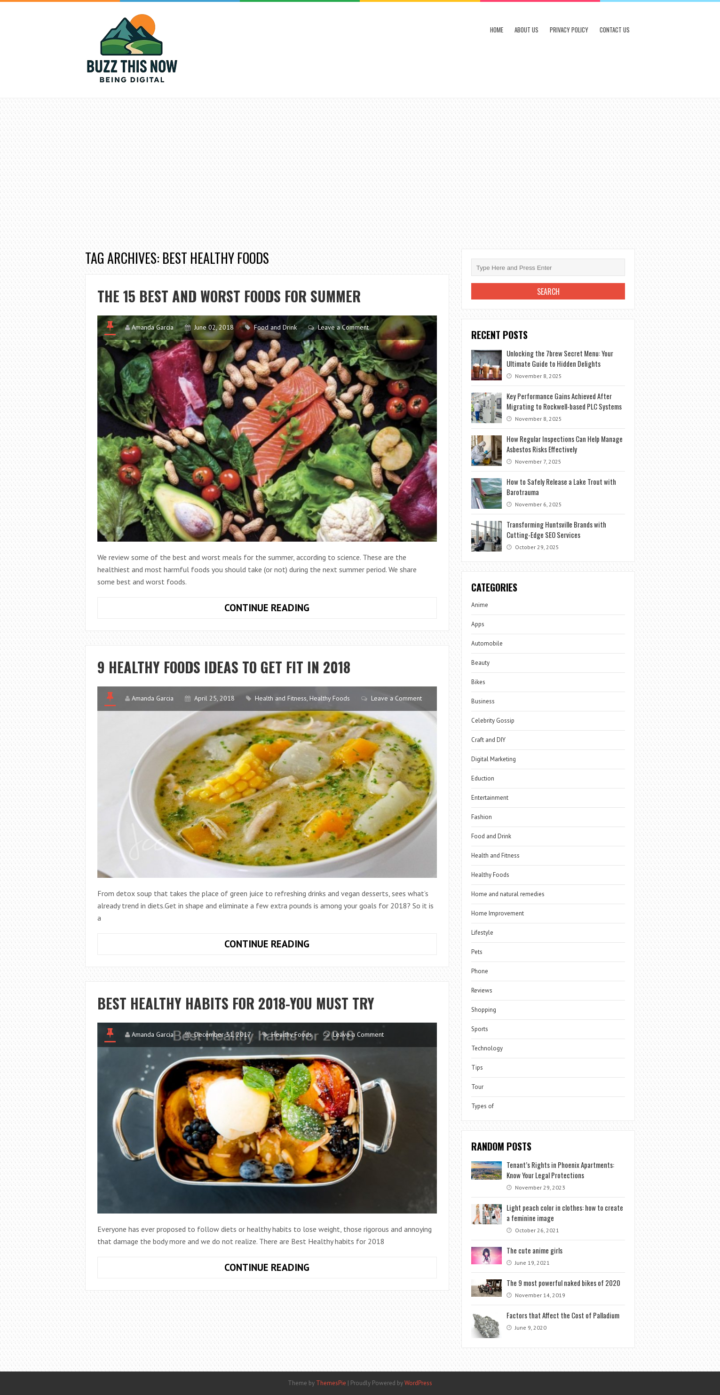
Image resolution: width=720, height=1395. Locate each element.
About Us (526, 29)
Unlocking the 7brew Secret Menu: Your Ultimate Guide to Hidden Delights (559, 358)
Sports (479, 1029)
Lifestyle (482, 933)
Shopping (483, 1010)
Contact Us (615, 29)
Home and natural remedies (508, 894)
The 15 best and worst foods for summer (229, 296)
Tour (477, 1087)
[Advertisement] (360, 169)
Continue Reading (285, 610)
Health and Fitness (281, 698)
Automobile (487, 643)
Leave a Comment (343, 327)
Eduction (482, 778)
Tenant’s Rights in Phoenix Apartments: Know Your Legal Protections (560, 1169)
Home (496, 29)
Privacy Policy (569, 29)
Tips (477, 1068)
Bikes (478, 682)
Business (483, 701)
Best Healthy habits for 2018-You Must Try (235, 1003)
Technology (487, 1048)
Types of (482, 1106)
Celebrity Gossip (492, 721)
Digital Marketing (493, 759)
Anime (479, 605)
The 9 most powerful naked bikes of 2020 (563, 1282)
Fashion (481, 817)
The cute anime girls (534, 1250)
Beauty (480, 663)
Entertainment (489, 798)
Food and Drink (275, 327)
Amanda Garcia (153, 327)
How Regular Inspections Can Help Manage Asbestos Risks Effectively (564, 443)
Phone (479, 971)
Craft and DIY (488, 740)
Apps (477, 624)
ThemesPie (331, 1383)
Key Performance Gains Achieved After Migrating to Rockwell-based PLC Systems (564, 401)
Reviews (481, 990)
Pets (477, 952)
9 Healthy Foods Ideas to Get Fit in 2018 (223, 667)
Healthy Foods (329, 698)
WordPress (418, 1383)
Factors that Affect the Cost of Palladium (562, 1315)
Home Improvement (497, 913)
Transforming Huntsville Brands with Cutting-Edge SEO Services (556, 529)
